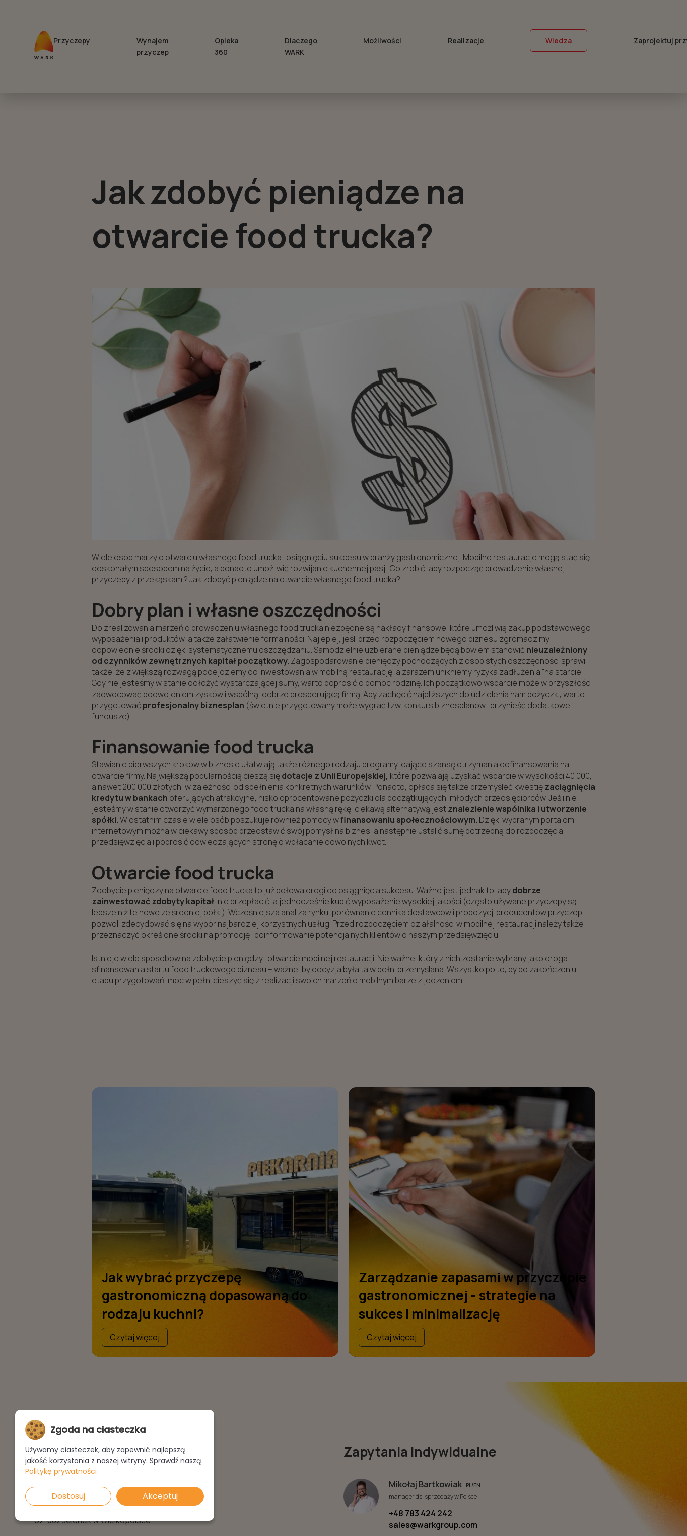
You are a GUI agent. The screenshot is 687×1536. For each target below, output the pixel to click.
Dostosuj (68, 1496)
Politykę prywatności (61, 1471)
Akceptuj (160, 1496)
